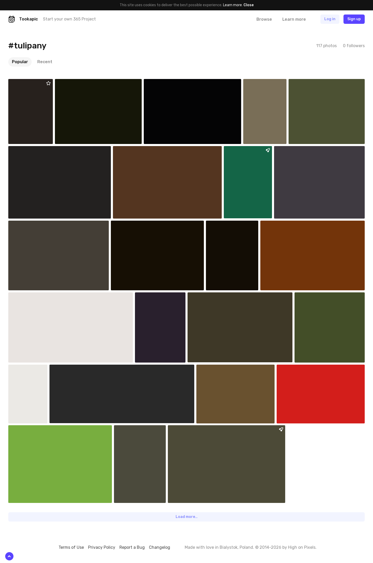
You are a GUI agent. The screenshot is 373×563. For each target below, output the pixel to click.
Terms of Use (71, 547)
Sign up (354, 19)
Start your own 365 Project (69, 19)
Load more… (187, 517)
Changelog (159, 547)
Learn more (232, 5)
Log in (329, 19)
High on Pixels (301, 547)
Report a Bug (132, 547)
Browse (264, 19)
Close (248, 5)
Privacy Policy (101, 547)
